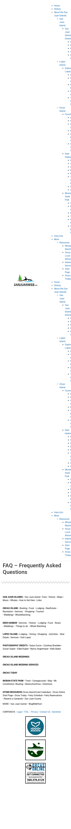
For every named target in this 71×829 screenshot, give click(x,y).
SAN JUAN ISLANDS (13, 597)
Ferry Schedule (35, 695)
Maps (60, 597)
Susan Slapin (9, 648)
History (57, 9)
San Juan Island (62, 22)
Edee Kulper (23, 648)
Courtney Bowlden (52, 645)
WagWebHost (35, 704)
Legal (19, 712)
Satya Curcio (35, 645)
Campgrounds (39, 680)
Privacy (34, 712)
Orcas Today (21, 695)
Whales (13, 600)
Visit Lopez (25, 637)
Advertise (56, 712)
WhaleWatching (22, 614)
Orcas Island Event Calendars (37, 692)
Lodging (40, 608)
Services (19, 611)
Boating (23, 608)
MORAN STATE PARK (13, 680)
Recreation (8, 611)
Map (50, 680)
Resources (64, 242)
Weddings (9, 614)
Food (31, 608)
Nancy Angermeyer (39, 648)
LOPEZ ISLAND (10, 634)
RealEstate (51, 608)
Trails (28, 680)
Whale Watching (38, 626)
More (56, 239)
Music (6, 600)
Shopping (30, 611)
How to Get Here (27, 600)
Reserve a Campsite (13, 698)
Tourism (40, 611)
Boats (58, 623)
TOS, (26, 712)
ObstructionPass (33, 684)
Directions (47, 684)
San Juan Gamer (19, 704)
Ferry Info (58, 236)
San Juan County (33, 698)
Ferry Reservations (53, 695)
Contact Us (45, 712)
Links (39, 600)
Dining (33, 634)
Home (57, 5)
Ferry (44, 597)
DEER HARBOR (10, 623)
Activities (53, 634)
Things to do (22, 626)
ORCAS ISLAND (10, 608)
